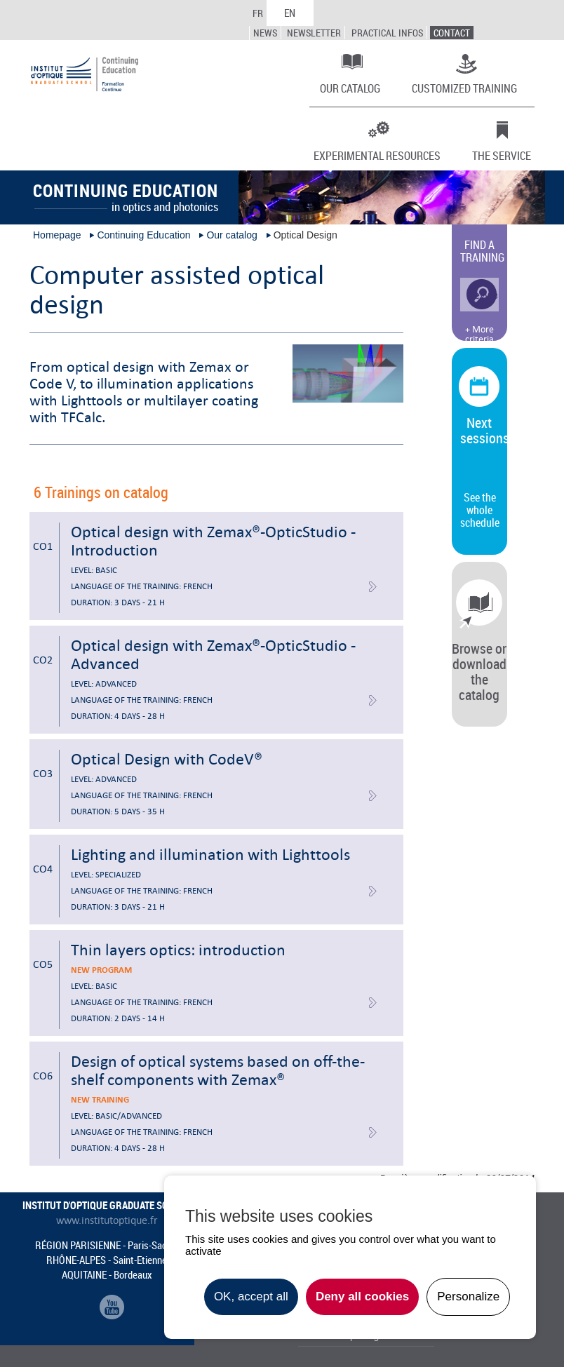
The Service (501, 155)
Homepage (57, 235)
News (265, 32)
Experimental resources (377, 155)
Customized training (464, 88)
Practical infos (387, 32)
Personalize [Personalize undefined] (468, 1296)
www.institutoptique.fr (107, 1220)
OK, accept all (251, 1296)
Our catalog (350, 88)
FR (258, 13)
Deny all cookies (362, 1296)
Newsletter (314, 32)
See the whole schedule (479, 510)
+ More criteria (479, 334)
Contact (452, 32)
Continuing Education (143, 235)
